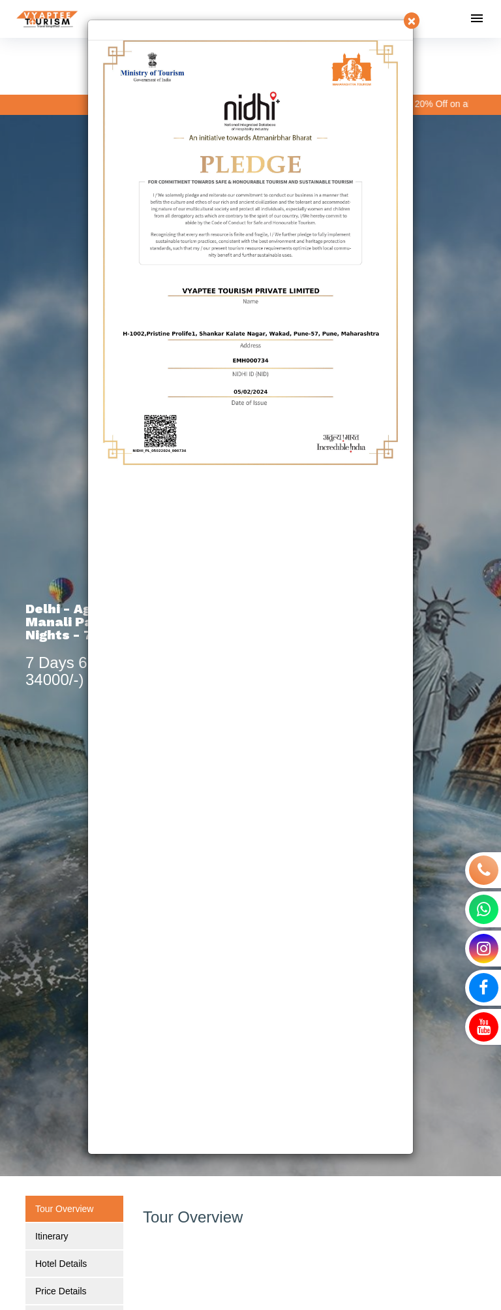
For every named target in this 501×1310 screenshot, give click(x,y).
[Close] (411, 20)
